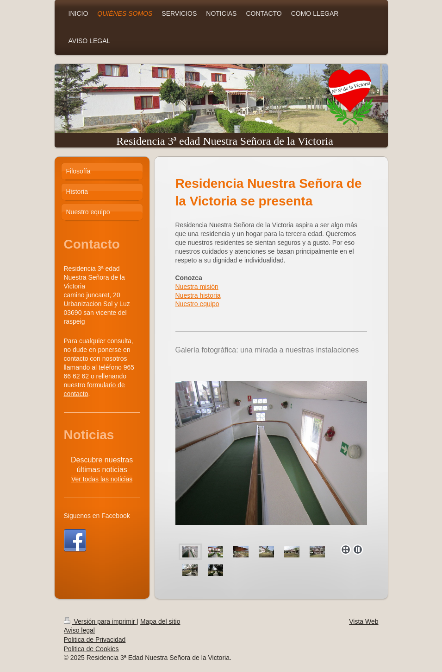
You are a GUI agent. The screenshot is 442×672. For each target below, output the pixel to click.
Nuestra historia (198, 295)
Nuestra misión (196, 286)
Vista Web (363, 621)
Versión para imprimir (100, 621)
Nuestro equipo (197, 303)
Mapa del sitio (160, 621)
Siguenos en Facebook (97, 515)
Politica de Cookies (91, 649)
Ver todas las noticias (101, 479)
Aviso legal (79, 630)
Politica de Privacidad (95, 639)
